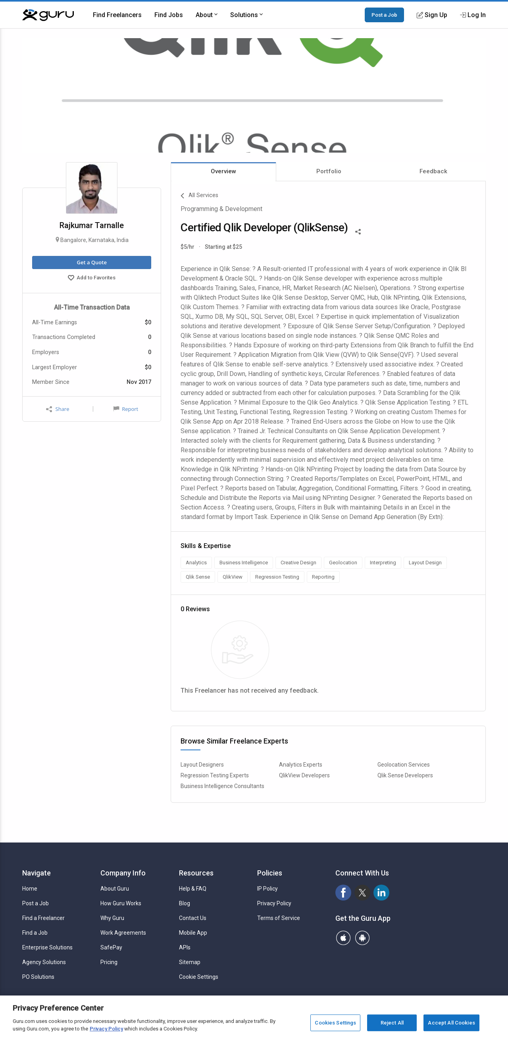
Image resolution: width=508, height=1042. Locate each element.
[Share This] (358, 231)
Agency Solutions (44, 962)
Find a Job (35, 933)
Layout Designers (202, 764)
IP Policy (267, 888)
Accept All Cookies (451, 1023)
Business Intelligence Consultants (222, 786)
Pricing (108, 962)
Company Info (123, 873)
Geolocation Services (403, 764)
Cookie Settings (198, 977)
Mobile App (193, 933)
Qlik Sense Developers (405, 775)
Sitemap (189, 962)
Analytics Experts (300, 764)
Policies (269, 873)
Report (126, 409)
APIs (184, 947)
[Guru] (48, 15)
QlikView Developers (304, 775)
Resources (196, 873)
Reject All (392, 1023)
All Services (199, 196)
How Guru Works (120, 903)
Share (57, 409)
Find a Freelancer (43, 918)
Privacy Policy (274, 903)
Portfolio (328, 171)
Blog (184, 903)
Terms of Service (278, 918)
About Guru (114, 888)
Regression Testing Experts (215, 775)
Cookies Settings (335, 1023)
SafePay (111, 947)
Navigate (36, 873)
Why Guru (112, 918)
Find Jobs (168, 15)
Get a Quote (91, 262)
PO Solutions (38, 977)
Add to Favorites (91, 278)
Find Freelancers (117, 15)
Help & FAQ (192, 888)
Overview (223, 171)
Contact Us (192, 918)
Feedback (433, 171)
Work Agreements (123, 933)
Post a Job (384, 15)
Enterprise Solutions (47, 947)
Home (29, 888)
